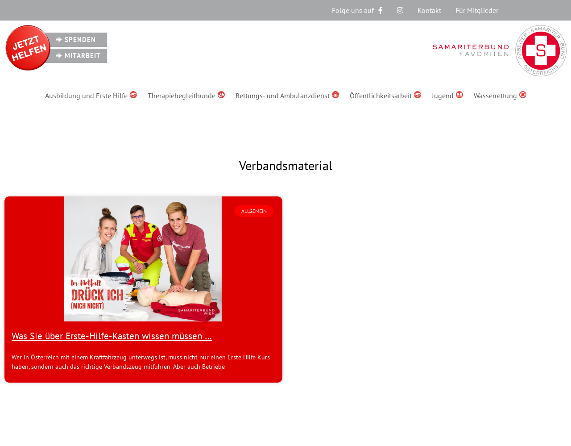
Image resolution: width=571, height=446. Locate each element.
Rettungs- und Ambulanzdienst (287, 95)
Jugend (447, 95)
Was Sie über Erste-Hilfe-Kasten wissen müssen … (112, 336)
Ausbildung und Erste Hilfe (91, 95)
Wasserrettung (500, 95)
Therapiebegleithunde (186, 95)
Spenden (80, 39)
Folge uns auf (357, 10)
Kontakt (429, 10)
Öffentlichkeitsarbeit (385, 95)
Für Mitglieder (476, 10)
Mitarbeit (83, 55)
